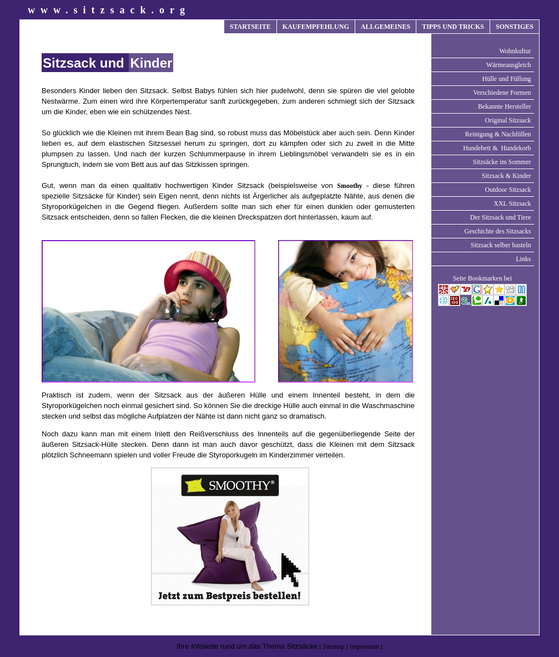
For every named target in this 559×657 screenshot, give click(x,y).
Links (523, 259)
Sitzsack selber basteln (501, 245)
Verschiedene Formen (502, 92)
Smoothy (349, 186)
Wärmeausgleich (508, 65)
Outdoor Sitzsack (508, 189)
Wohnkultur (515, 51)
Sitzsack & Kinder (506, 176)
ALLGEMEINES (385, 26)
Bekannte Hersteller (504, 106)
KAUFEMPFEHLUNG (316, 26)
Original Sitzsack (508, 120)
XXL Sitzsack (512, 203)
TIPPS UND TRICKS (453, 26)
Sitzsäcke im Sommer (502, 162)
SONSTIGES (514, 26)
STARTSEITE (250, 26)
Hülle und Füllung (506, 79)
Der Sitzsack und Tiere (500, 217)
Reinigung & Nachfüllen (498, 134)
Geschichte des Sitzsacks (498, 231)
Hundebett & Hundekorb (497, 148)
